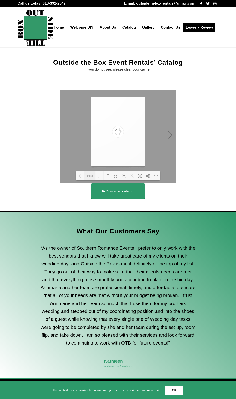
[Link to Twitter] (208, 3)
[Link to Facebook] (201, 3)
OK (174, 390)
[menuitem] (42, 3)
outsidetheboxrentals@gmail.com (165, 3)
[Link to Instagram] (215, 3)
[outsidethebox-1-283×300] (36, 27)
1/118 (90, 175)
